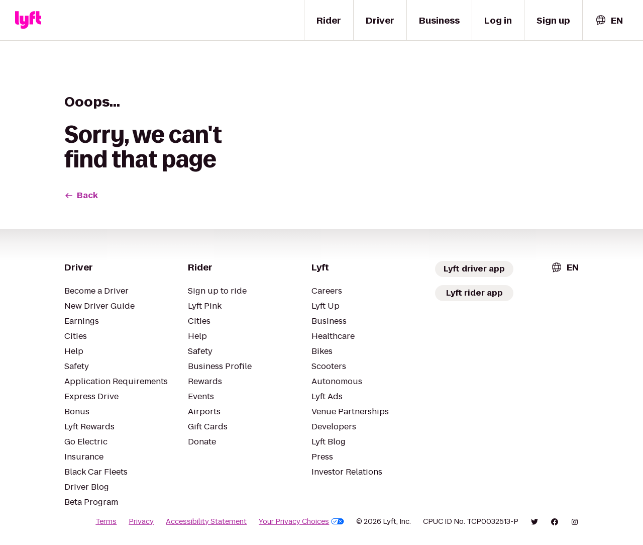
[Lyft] (28, 20)
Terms (106, 521)
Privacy (141, 521)
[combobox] (609, 20)
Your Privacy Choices (301, 521)
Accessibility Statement (206, 521)
